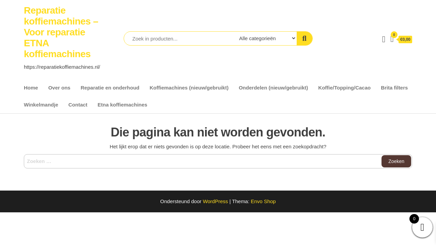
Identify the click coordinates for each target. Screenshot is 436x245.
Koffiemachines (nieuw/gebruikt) (189, 88)
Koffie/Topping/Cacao (344, 88)
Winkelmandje (41, 105)
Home (31, 88)
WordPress (215, 201)
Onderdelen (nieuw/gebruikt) (273, 88)
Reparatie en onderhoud (110, 88)
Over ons (59, 88)
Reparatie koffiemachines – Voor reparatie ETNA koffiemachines (61, 32)
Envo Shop (263, 201)
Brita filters (394, 88)
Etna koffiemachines (122, 105)
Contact (78, 105)
